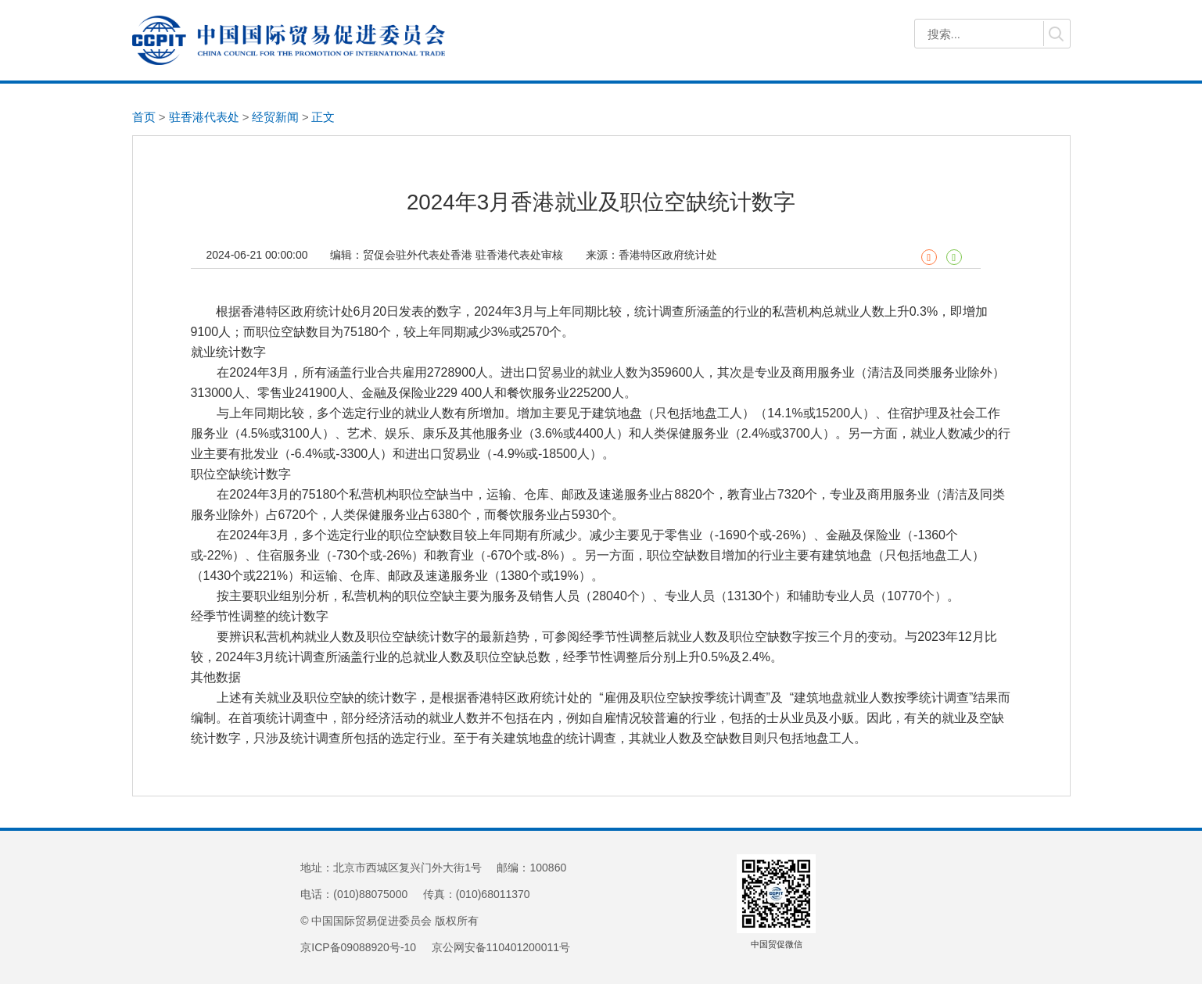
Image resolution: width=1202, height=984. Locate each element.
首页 (144, 116)
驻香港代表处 (204, 116)
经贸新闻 (275, 116)
